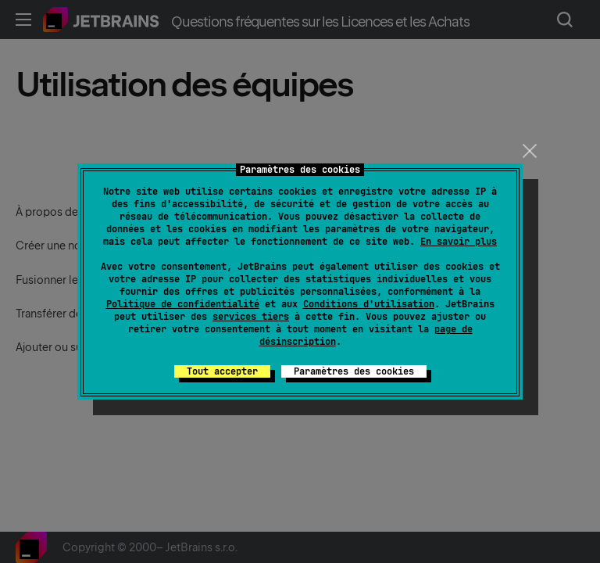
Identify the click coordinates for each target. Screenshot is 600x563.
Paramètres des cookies (354, 371)
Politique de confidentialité (182, 304)
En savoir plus (458, 241)
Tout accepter (222, 371)
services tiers (250, 316)
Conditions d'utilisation (368, 304)
